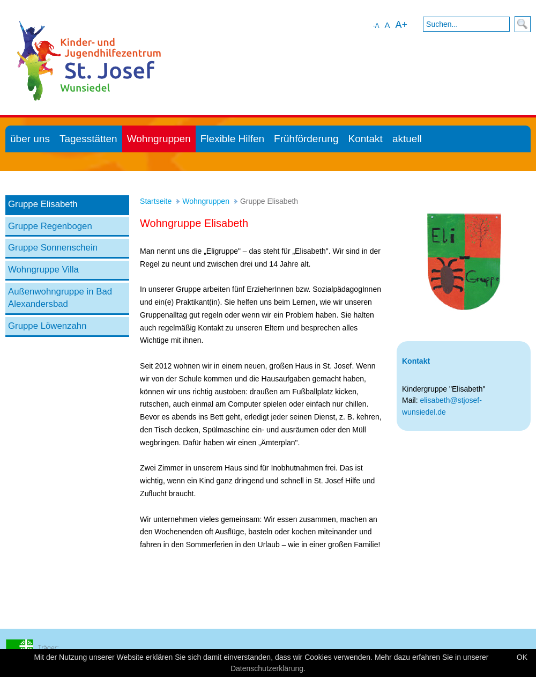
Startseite (156, 201)
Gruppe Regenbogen (50, 226)
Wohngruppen (205, 201)
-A (376, 26)
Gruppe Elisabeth (43, 204)
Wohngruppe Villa (43, 269)
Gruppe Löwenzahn (47, 326)
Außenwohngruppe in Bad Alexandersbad (60, 298)
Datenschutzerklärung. (268, 668)
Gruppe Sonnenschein (53, 247)
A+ (401, 24)
